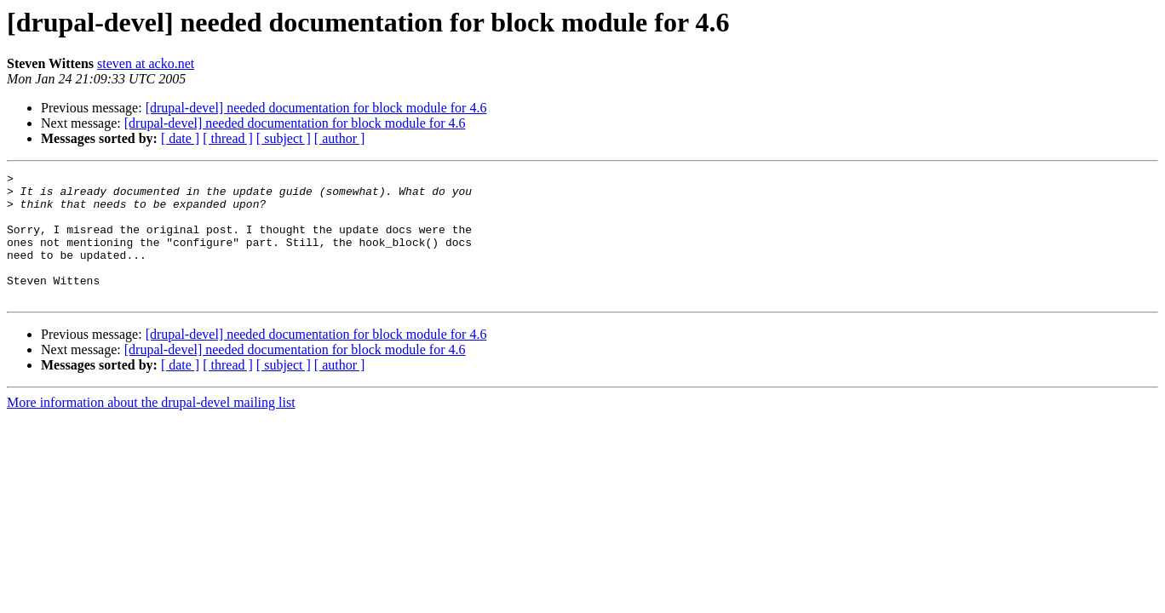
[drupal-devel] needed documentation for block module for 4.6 (316, 107)
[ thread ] (228, 138)
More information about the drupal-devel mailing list (151, 428)
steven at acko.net (145, 63)
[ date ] (180, 138)
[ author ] (339, 138)
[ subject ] (283, 138)
